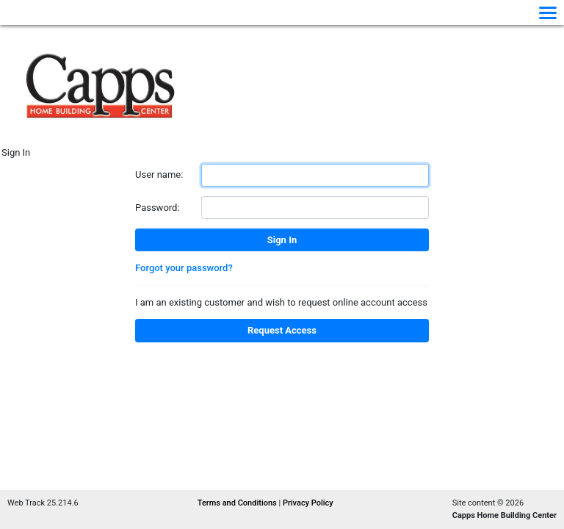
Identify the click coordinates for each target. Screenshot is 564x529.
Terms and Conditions (238, 503)
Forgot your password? (184, 267)
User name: (159, 174)
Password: (157, 207)
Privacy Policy (308, 503)
